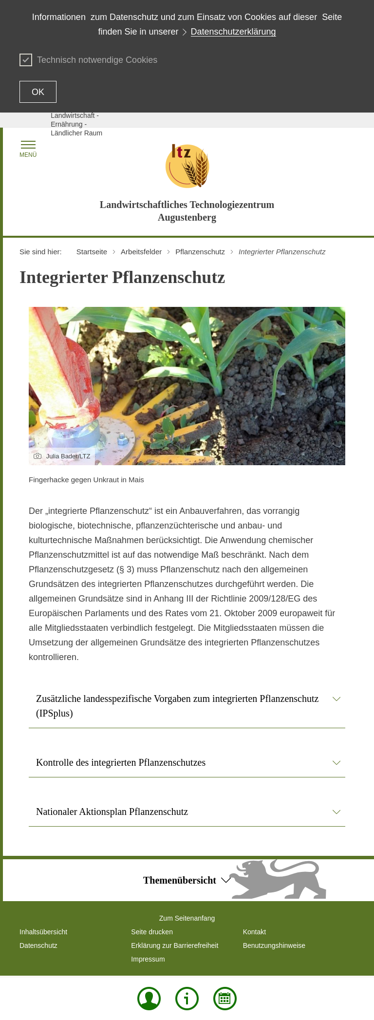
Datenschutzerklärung (233, 32)
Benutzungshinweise (274, 945)
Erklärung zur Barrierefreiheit (174, 945)
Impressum (148, 959)
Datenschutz (38, 945)
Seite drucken (152, 932)
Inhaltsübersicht (43, 932)
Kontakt (254, 932)
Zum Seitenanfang (187, 918)
